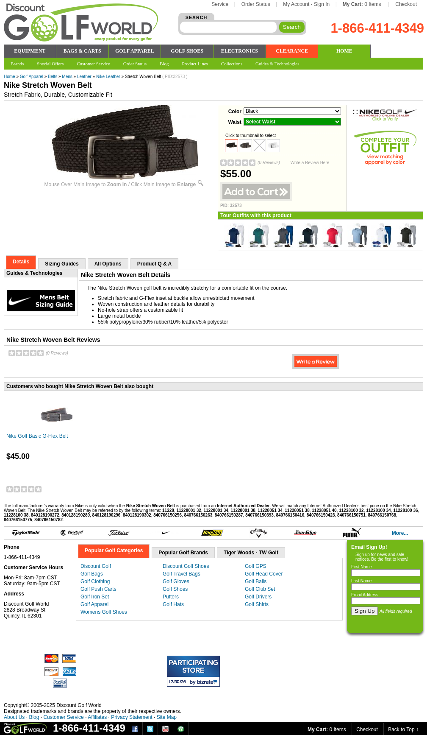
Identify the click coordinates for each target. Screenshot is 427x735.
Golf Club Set (260, 589)
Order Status (255, 4)
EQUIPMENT (29, 51)
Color (234, 112)
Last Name (361, 580)
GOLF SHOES (187, 51)
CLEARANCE (292, 51)
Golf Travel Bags (181, 574)
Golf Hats (173, 604)
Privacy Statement (131, 717)
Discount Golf (95, 566)
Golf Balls (255, 581)
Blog (34, 717)
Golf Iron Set (94, 597)
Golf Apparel (31, 76)
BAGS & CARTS (82, 51)
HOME (344, 51)
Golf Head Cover (264, 574)
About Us (14, 717)
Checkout (406, 4)
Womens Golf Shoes (103, 612)
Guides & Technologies (277, 63)
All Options (108, 264)
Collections (231, 63)
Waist (234, 122)
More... (400, 533)
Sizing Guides (61, 264)
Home (9, 76)
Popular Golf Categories (114, 550)
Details (21, 262)
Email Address (364, 594)
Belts (52, 76)
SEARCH (197, 17)
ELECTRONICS (239, 51)
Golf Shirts (257, 604)
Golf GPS (255, 566)
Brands (17, 63)
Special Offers (50, 63)
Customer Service (63, 717)
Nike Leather (108, 76)
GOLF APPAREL (134, 51)
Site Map (167, 717)
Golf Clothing (95, 581)
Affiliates (97, 717)
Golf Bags (91, 574)
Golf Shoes (175, 589)
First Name (361, 567)
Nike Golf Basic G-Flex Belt (37, 436)
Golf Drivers (258, 597)
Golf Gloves (176, 581)
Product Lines (195, 63)
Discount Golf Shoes (186, 566)
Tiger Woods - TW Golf (251, 553)
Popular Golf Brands (183, 553)
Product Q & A (154, 264)
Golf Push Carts (98, 589)
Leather (84, 76)
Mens (67, 76)
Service (219, 4)
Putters (171, 597)
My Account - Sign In (306, 4)
